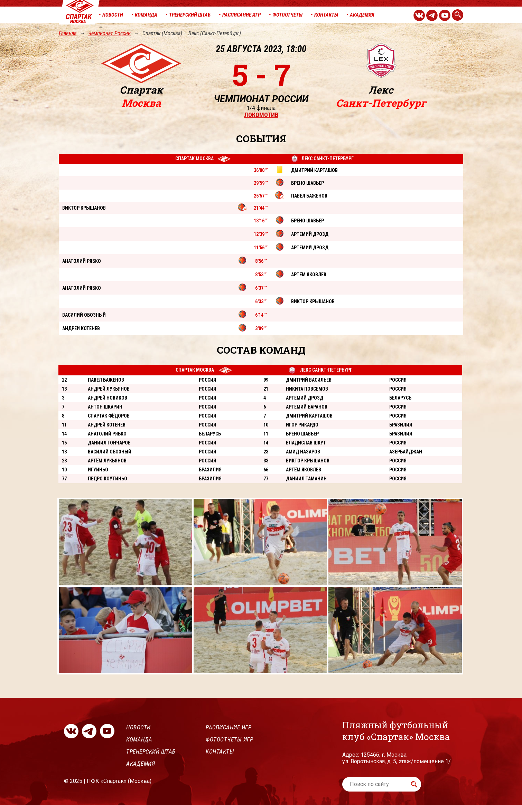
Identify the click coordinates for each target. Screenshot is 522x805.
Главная (67, 33)
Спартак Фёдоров (109, 416)
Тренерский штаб (151, 751)
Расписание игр (228, 727)
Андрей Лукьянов (109, 389)
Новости (138, 727)
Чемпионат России (109, 33)
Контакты (220, 751)
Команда (139, 739)
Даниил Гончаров (109, 442)
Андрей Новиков (107, 398)
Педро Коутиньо (107, 478)
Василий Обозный (109, 451)
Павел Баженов (106, 380)
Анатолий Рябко (107, 434)
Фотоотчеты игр (229, 739)
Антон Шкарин (105, 407)
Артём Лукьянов (107, 460)
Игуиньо (98, 469)
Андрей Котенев (106, 425)
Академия (140, 763)
